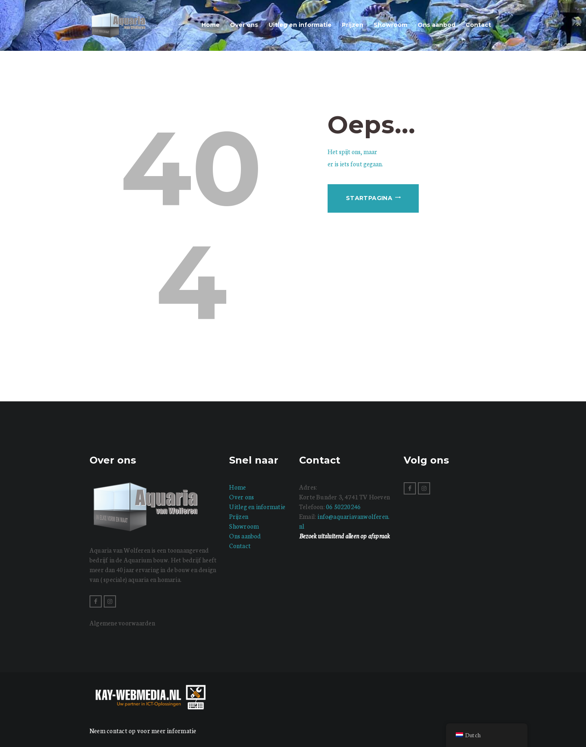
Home (237, 487)
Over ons (241, 496)
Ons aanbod (245, 535)
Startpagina (369, 198)
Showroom (244, 526)
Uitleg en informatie (257, 506)
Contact (240, 545)
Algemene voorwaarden (122, 623)
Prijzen (238, 516)
